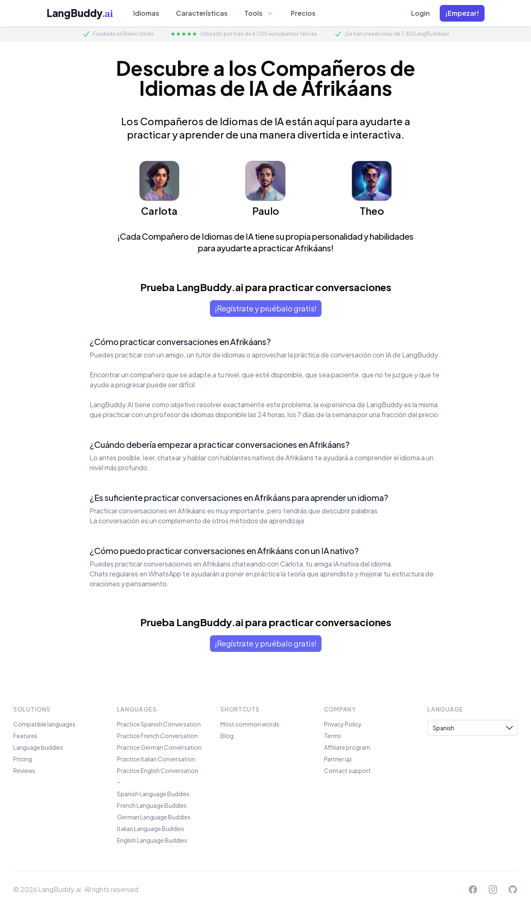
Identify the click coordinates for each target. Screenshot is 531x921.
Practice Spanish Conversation (159, 724)
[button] (462, 13)
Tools (259, 12)
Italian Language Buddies (150, 828)
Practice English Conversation (157, 770)
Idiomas (146, 13)
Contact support (347, 770)
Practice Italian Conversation (156, 759)
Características (202, 13)
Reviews (24, 770)
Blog (227, 735)
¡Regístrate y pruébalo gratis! (266, 308)
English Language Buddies (152, 840)
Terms (332, 735)
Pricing (22, 759)
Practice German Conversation (159, 747)
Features (25, 735)
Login (420, 13)
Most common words (249, 724)
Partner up (338, 759)
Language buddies (38, 747)
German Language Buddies (153, 817)
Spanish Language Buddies (153, 793)
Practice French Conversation (157, 735)
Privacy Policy (343, 724)
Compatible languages (44, 724)
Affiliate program (347, 747)
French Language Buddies (152, 805)
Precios (303, 13)
